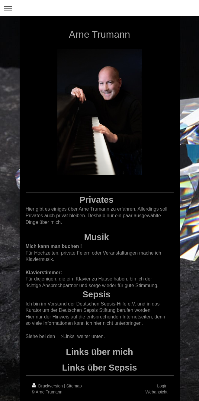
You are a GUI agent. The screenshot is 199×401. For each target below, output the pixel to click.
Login (162, 386)
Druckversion (48, 386)
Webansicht (157, 392)
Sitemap (74, 386)
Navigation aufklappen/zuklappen (99, 8)
